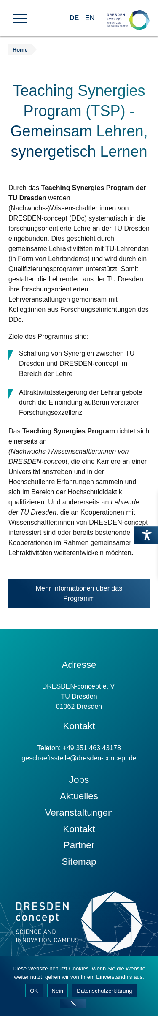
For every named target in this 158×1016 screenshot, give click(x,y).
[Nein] (73, 1003)
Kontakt (79, 829)
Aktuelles (79, 796)
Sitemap (79, 861)
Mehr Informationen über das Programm (79, 596)
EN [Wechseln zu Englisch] (89, 18)
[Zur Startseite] (128, 13)
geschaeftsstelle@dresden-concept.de (78, 758)
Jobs (79, 779)
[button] (20, 18)
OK (34, 991)
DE (74, 18)
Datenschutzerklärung (104, 991)
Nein (58, 991)
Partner (79, 845)
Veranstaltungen (79, 812)
